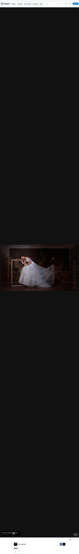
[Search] (51, 3)
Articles (13, 4)
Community (27, 4)
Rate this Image (6, 532)
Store (41, 4)
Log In (70, 3)
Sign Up (75, 3)
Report (75, 539)
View (70, 539)
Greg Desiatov (22, 544)
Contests (35, 4)
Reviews (19, 4)
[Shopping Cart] (66, 3)
